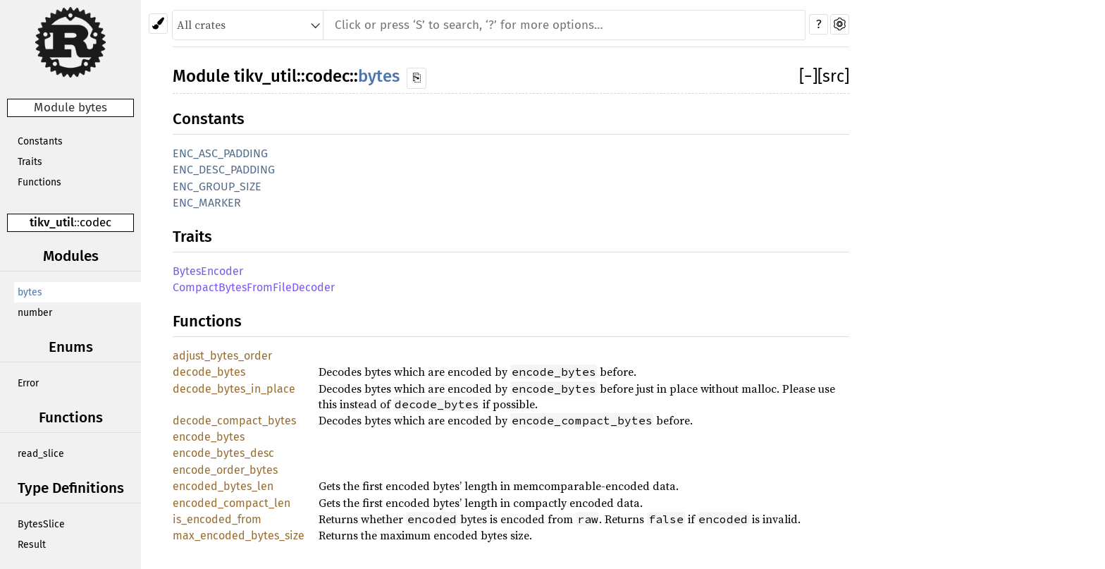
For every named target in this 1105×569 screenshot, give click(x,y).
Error (28, 383)
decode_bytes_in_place (234, 389)
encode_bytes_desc (223, 453)
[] (808, 76)
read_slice (41, 454)
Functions (39, 182)
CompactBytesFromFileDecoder (254, 287)
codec (95, 222)
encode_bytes (209, 436)
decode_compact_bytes (234, 420)
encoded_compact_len (231, 503)
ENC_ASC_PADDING (220, 153)
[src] (833, 76)
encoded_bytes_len (223, 486)
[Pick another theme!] (158, 23)
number (35, 313)
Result (32, 545)
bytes (30, 292)
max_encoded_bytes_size (238, 535)
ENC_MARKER (207, 202)
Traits (30, 162)
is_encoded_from (217, 519)
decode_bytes (209, 372)
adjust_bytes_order (222, 355)
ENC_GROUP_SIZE (217, 186)
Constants (40, 141)
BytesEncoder (208, 271)
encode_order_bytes (225, 470)
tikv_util (52, 222)
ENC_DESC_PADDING (224, 169)
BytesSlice (41, 524)
